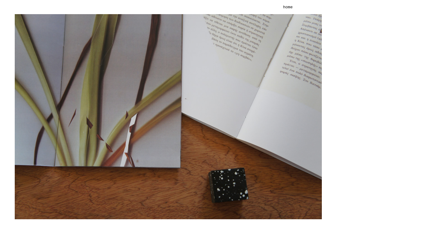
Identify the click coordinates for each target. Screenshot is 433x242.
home (288, 7)
